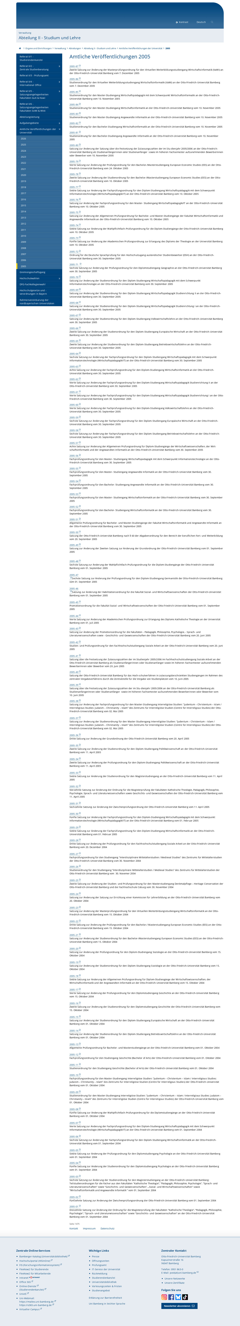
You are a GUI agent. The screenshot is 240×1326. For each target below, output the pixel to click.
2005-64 (74, 353)
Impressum (89, 1228)
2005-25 (74, 880)
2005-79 (74, 161)
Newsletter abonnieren (177, 1305)
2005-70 (74, 277)
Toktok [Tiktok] (185, 1297)
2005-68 (74, 302)
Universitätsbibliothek (104, 1282)
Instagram (164, 1297)
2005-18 (74, 975)
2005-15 (74, 1016)
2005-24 (74, 893)
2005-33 (74, 772)
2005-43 (74, 628)
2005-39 (74, 684)
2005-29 (74, 827)
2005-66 (74, 328)
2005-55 (74, 468)
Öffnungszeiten (100, 1260)
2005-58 (74, 430)
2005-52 (74, 506)
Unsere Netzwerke (175, 1278)
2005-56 (74, 455)
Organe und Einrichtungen (38, 48)
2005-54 (74, 481)
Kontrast (183, 22)
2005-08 (74, 1109)
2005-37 (74, 718)
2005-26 (74, 866)
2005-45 (74, 602)
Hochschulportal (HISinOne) (34, 1260)
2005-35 (74, 745)
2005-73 (74, 237)
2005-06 (74, 1136)
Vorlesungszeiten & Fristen (107, 1286)
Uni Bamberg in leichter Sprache (107, 1303)
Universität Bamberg (45, 17)
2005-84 (74, 104)
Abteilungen (75, 48)
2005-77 (74, 186)
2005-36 (74, 735)
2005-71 (74, 264)
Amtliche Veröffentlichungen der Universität (140, 48)
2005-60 (74, 404)
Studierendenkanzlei (103, 1277)
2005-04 (74, 1162)
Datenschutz (108, 1228)
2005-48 (74, 561)
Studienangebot (101, 1290)
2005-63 (74, 366)
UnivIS (22, 1293)
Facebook (171, 1297)
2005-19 (74, 962)
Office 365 (25, 1282)
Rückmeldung (99, 1273)
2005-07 (74, 1122)
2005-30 (74, 813)
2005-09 (74, 1092)
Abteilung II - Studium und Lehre (49, 37)
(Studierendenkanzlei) (31, 1289)
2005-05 (74, 1150)
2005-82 (74, 123)
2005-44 (74, 615)
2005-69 (74, 289)
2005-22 (74, 921)
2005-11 (74, 1064)
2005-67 (74, 315)
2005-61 (74, 391)
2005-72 (74, 251)
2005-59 (74, 417)
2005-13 (74, 1044)
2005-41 (74, 655)
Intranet (23, 1277)
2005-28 (74, 840)
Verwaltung (25, 32)
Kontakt (74, 1228)
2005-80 (74, 145)
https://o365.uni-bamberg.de (35, 1305)
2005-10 (74, 1075)
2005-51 (74, 519)
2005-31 (74, 803)
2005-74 (74, 225)
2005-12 (74, 1054)
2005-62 (74, 379)
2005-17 (74, 989)
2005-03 (74, 1176)
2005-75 (74, 212)
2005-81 (74, 132)
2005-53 (74, 493)
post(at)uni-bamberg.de (183, 1272)
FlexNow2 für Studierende (33, 1269)
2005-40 (74, 672)
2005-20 (74, 948)
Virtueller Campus (29, 1309)
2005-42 (74, 642)
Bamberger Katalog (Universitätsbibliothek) (43, 1256)
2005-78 (74, 174)
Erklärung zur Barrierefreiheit (105, 1297)
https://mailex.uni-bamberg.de (36, 1301)
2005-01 (74, 1206)
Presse (95, 1256)
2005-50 (74, 532)
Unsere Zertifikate (175, 1282)
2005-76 (74, 199)
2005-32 (74, 786)
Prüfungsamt (99, 1265)
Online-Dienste (27, 1286)
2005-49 (74, 545)
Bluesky (178, 1297)
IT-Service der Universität (106, 1269)
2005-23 (74, 907)
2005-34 (74, 759)
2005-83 (74, 113)
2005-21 (74, 934)
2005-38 (74, 701)
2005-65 (74, 340)
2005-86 (74, 79)
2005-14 (74, 1030)
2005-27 (74, 853)
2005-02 (74, 1197)
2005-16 (74, 1003)
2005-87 (74, 66)
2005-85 (74, 91)
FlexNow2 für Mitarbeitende (35, 1273)
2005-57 (74, 442)
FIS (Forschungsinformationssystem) (39, 1265)
